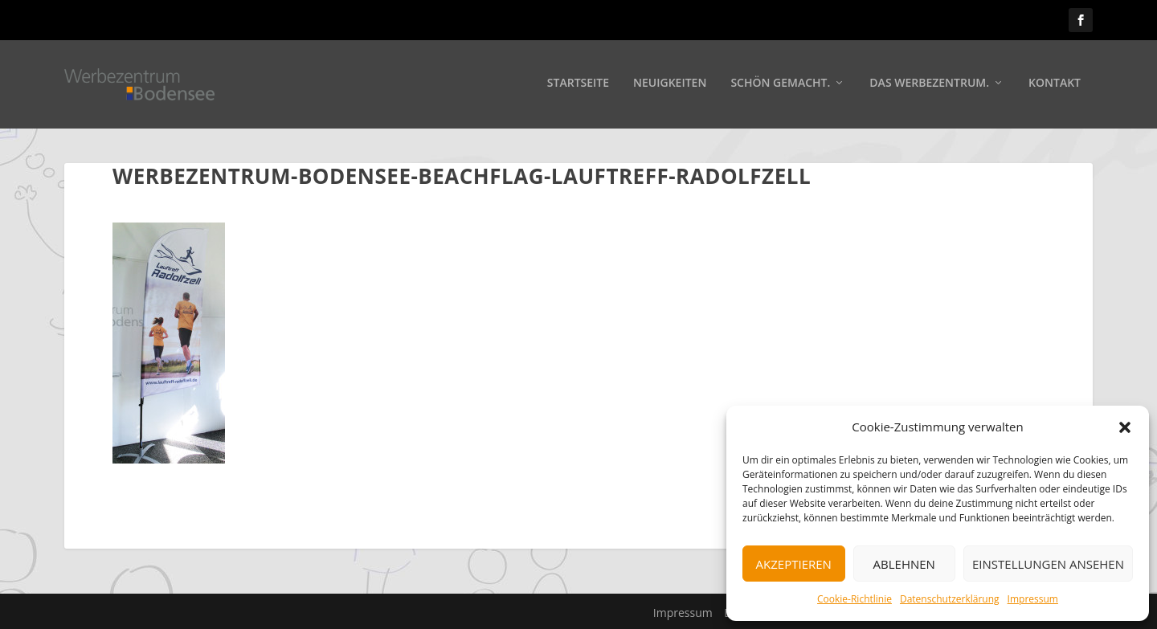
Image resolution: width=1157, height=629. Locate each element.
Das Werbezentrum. (929, 85)
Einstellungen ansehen (1048, 564)
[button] (1125, 427)
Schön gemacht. (780, 85)
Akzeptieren (794, 564)
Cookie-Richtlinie (854, 599)
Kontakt (1054, 85)
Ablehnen (904, 564)
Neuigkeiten (669, 85)
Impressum (1033, 599)
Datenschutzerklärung (950, 599)
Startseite (578, 85)
